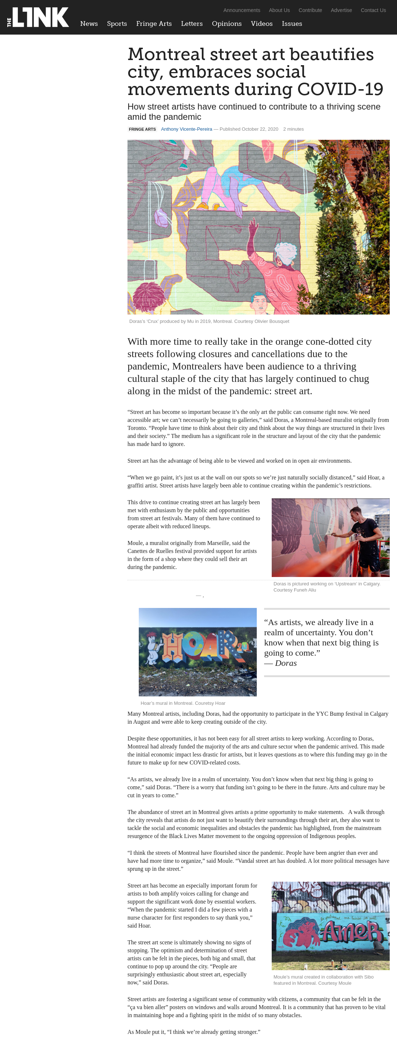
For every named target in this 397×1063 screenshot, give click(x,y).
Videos (262, 24)
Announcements (241, 10)
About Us (279, 10)
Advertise (341, 10)
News (89, 24)
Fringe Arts (154, 24)
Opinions (227, 24)
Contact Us (373, 10)
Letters (192, 24)
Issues (292, 24)
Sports (117, 24)
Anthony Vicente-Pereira (186, 129)
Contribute (310, 10)
